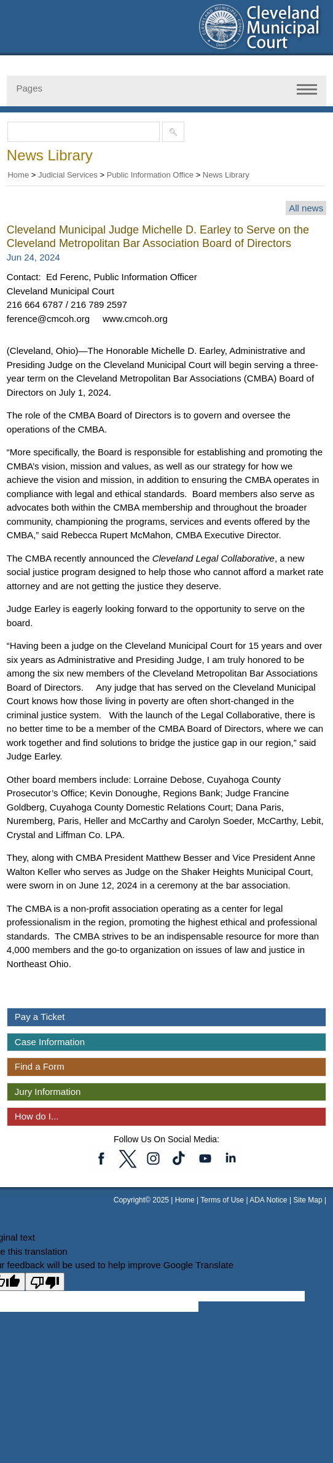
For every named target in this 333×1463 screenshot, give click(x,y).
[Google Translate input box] (145, 1296)
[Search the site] (86, 132)
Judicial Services (68, 174)
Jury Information (48, 1091)
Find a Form (40, 1066)
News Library (226, 174)
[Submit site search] (173, 132)
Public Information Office (150, 174)
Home (18, 174)
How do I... (37, 1116)
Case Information (50, 1042)
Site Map (307, 1200)
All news (306, 208)
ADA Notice (269, 1200)
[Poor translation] (45, 1282)
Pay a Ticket (40, 1016)
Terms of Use (222, 1200)
